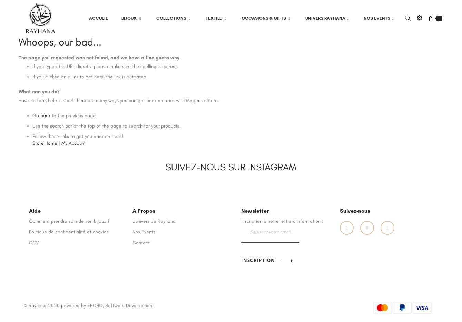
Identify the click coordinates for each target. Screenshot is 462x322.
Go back (41, 116)
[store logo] (41, 18)
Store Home (44, 143)
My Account (73, 143)
